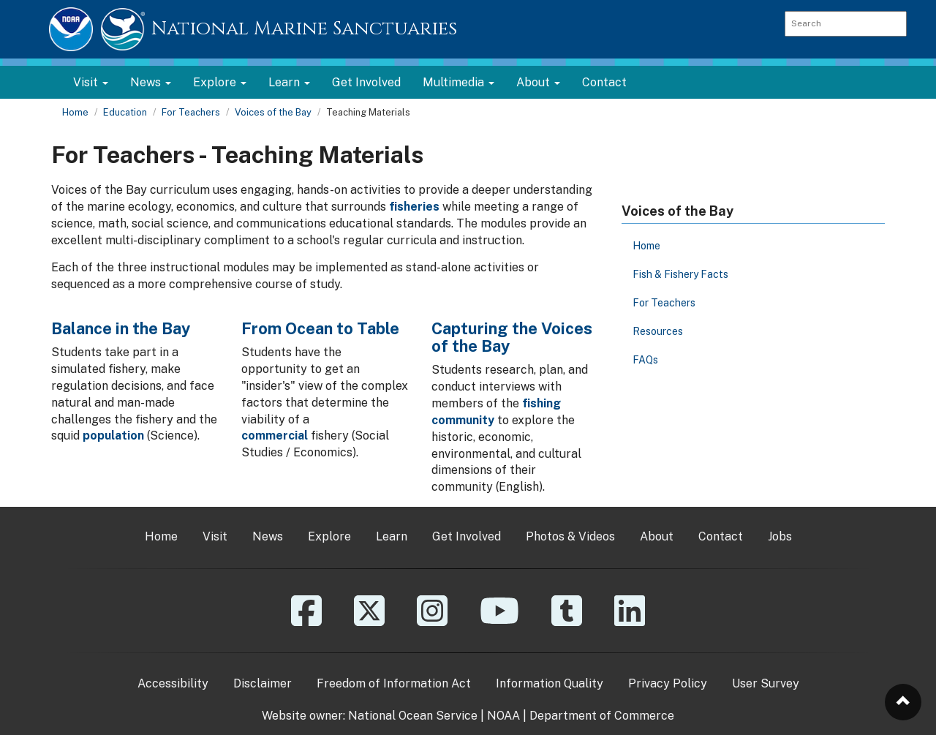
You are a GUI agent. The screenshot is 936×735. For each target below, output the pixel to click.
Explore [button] (219, 82)
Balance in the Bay (120, 328)
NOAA (503, 716)
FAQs (645, 360)
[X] (369, 621)
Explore (329, 536)
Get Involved (366, 82)
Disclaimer (262, 683)
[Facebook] (306, 621)
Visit (215, 536)
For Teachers (191, 112)
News (267, 536)
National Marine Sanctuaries (304, 29)
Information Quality (549, 683)
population (113, 435)
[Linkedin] (630, 621)
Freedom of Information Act (394, 683)
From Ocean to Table (320, 328)
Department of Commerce (601, 716)
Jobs (780, 536)
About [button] (538, 82)
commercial (274, 435)
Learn (391, 536)
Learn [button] (289, 82)
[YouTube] (499, 621)
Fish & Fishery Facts (680, 274)
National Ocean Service (413, 716)
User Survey (765, 683)
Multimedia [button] (458, 82)
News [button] (150, 82)
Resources (658, 331)
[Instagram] (432, 621)
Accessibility (172, 683)
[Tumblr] (567, 621)
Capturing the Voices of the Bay (511, 337)
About (656, 536)
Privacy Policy (667, 683)
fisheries (414, 207)
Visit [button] (90, 82)
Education (125, 112)
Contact (604, 82)
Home (75, 112)
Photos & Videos (570, 536)
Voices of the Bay (273, 112)
